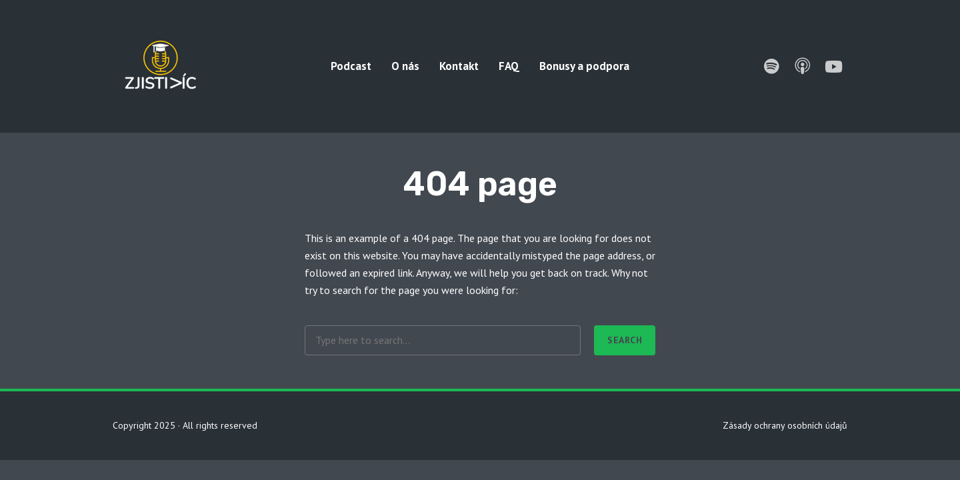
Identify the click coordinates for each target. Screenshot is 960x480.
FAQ (509, 66)
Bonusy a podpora (584, 66)
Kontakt (459, 66)
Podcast (351, 66)
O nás (405, 66)
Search (624, 340)
